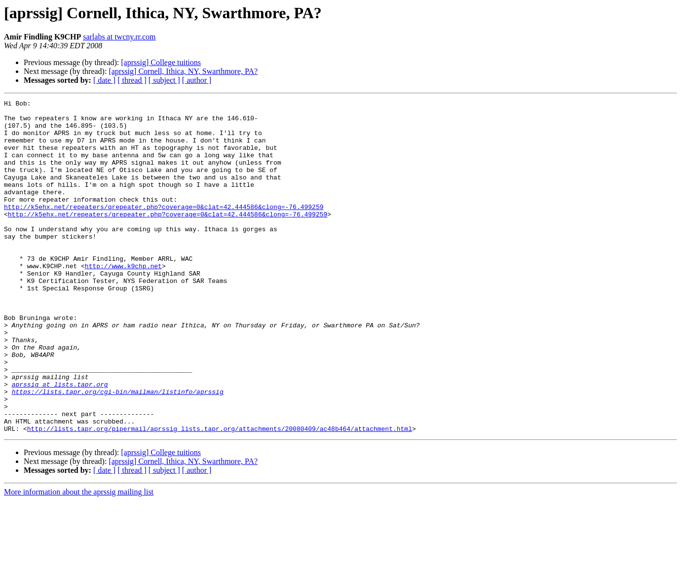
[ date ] (104, 80)
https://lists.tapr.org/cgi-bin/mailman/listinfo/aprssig (118, 450)
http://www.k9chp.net (123, 299)
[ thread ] (132, 80)
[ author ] (197, 80)
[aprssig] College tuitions (161, 62)
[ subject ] (164, 80)
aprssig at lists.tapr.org (60, 441)
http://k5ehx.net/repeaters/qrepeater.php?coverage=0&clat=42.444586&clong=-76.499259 (163, 228)
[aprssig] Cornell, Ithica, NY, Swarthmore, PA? (183, 71)
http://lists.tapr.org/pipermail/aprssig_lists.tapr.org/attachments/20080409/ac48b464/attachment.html (219, 495)
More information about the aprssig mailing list (78, 558)
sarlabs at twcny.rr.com (119, 37)
